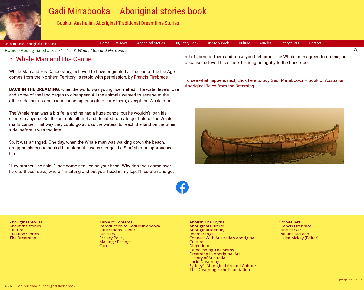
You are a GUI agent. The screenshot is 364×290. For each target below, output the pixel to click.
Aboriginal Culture (206, 226)
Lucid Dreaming (204, 261)
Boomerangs (201, 233)
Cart (103, 245)
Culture (244, 43)
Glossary (107, 233)
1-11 (65, 50)
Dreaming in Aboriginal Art (214, 253)
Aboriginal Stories (151, 43)
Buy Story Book (186, 43)
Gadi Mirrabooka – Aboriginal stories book (127, 11)
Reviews (121, 43)
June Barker (290, 230)
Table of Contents (115, 222)
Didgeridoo (199, 245)
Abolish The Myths (206, 222)
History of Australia (207, 257)
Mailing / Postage (115, 241)
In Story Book (218, 43)
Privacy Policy (112, 237)
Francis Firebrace (150, 77)
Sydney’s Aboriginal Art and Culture (222, 265)
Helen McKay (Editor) (299, 237)
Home (104, 43)
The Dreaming (22, 237)
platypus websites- (350, 279)
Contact (315, 43)
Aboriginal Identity (206, 230)
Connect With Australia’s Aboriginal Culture (222, 239)
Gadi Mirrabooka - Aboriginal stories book (29, 44)
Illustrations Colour (117, 230)
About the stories (25, 226)
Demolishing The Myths (211, 249)
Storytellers (290, 43)
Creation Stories (24, 233)
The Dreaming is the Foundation (219, 269)
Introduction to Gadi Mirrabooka (129, 226)
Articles (266, 43)
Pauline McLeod (294, 233)
